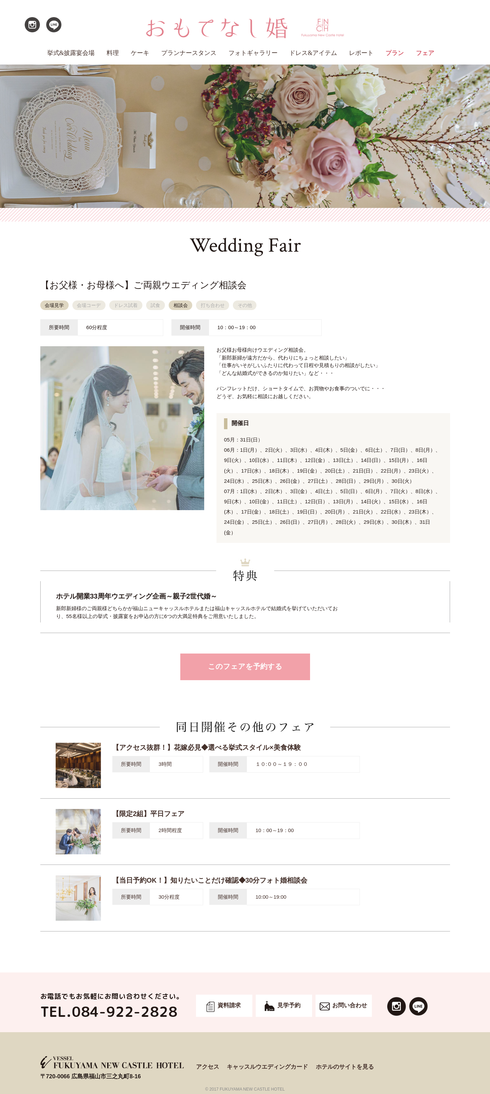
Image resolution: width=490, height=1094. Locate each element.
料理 (113, 53)
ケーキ (140, 53)
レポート (361, 53)
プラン (395, 53)
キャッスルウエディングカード (267, 1067)
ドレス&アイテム (313, 53)
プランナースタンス (188, 53)
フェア (425, 53)
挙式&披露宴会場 (71, 53)
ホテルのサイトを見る (345, 1067)
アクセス (207, 1067)
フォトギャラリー (253, 53)
